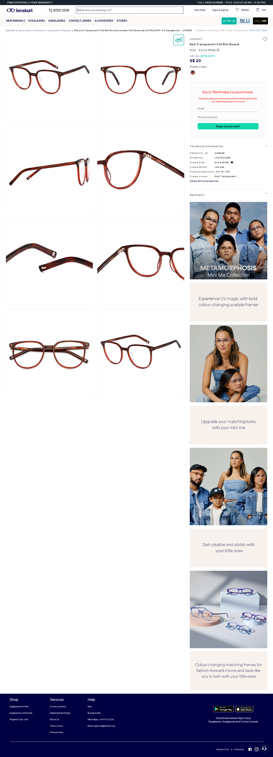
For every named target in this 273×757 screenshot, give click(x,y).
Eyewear (10, 30)
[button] (229, 20)
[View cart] (261, 10)
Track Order (199, 10)
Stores (122, 20)
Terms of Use (56, 726)
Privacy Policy (56, 732)
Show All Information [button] (204, 181)
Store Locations (58, 706)
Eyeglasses (36, 20)
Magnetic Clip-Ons (19, 719)
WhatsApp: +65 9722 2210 (101, 719)
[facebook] (250, 749)
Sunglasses (56, 20)
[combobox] (130, 10)
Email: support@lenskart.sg (101, 726)
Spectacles (25, 30)
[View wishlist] (242, 10)
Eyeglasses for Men (19, 706)
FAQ (90, 706)
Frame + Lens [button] (198, 66)
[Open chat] (264, 748)
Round (38, 30)
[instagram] (256, 749)
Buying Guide (94, 713)
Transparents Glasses (58, 30)
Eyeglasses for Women (21, 713)
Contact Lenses (80, 20)
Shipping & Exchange (60, 713)
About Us (54, 719)
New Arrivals (15, 20)
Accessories (104, 20)
